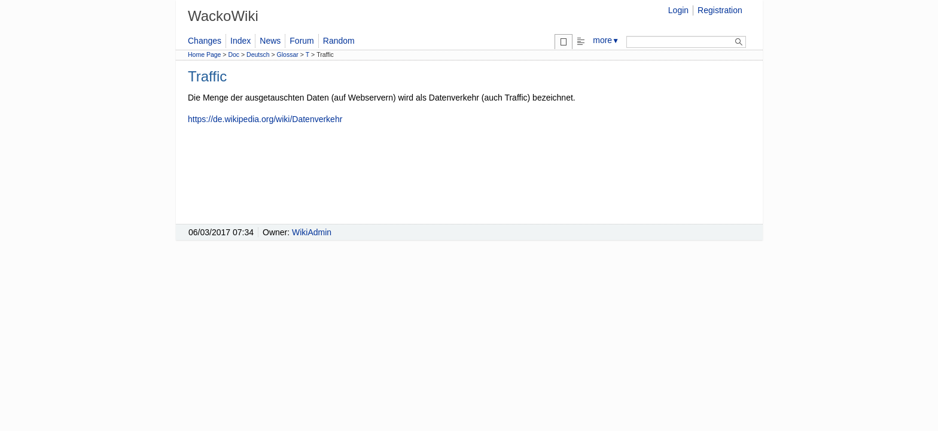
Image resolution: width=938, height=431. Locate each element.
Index (240, 40)
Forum (301, 40)
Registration (720, 10)
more (606, 40)
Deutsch (258, 54)
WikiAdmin (311, 232)
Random (339, 40)
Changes (204, 40)
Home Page (204, 54)
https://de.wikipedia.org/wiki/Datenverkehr (265, 119)
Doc (233, 54)
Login (678, 10)
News (270, 40)
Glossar (288, 54)
